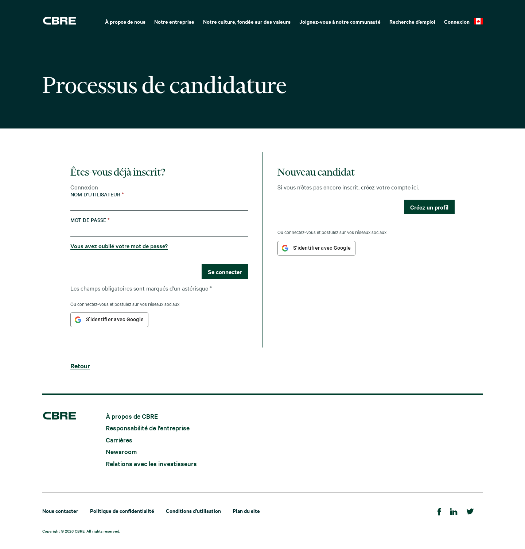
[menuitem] (125, 20)
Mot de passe (90, 219)
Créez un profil (429, 207)
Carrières (119, 439)
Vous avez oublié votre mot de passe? (119, 246)
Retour (80, 365)
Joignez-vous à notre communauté (340, 21)
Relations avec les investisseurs (151, 463)
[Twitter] (470, 510)
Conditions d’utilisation (193, 510)
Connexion (457, 21)
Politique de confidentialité (122, 510)
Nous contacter (60, 510)
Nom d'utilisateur (97, 194)
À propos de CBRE (132, 415)
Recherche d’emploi (412, 21)
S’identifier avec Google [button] (115, 319)
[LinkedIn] (454, 510)
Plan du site (246, 510)
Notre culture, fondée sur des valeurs (247, 21)
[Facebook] (439, 510)
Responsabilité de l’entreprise (148, 427)
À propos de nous (125, 21)
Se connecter (225, 272)
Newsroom (121, 451)
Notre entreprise (174, 21)
